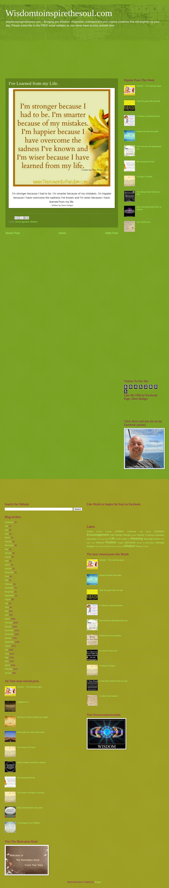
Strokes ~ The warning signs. (149, 86)
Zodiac (146, 546)
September (9, 595)
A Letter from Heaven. (108, 696)
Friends (127, 535)
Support (91, 546)
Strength (159, 542)
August (8, 557)
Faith (112, 535)
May (6, 530)
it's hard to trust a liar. (108, 651)
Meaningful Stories (152, 539)
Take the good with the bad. (148, 101)
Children (119, 531)
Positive (110, 542)
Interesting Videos (103, 539)
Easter (148, 531)
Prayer (120, 543)
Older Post (111, 233)
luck (129, 539)
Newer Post (12, 233)
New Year (91, 543)
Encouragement (22, 222)
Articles (90, 531)
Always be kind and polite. (147, 131)
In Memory (149, 535)
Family (118, 535)
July (6, 526)
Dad (141, 531)
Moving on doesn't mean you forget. (32, 717)
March (7, 537)
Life (112, 538)
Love (124, 538)
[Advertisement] (84, 52)
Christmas (131, 531)
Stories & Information (145, 543)
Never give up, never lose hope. (31, 732)
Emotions (159, 531)
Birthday (99, 531)
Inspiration (159, 535)
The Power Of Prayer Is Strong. (31, 793)
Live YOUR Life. (143, 222)
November (9, 592)
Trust (106, 546)
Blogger (98, 882)
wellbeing (120, 546)
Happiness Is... (23, 702)
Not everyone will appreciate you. (113, 620)
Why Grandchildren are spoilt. (30, 808)
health (134, 535)
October (8, 638)
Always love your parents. (110, 635)
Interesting (91, 539)
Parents (100, 542)
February (9, 584)
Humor (140, 535)
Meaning (137, 538)
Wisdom (34, 222)
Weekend (113, 546)
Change (109, 531)
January (8, 541)
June (7, 576)
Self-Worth (130, 542)
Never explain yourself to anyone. (31, 762)
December (9, 522)
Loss (118, 538)
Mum (162, 539)
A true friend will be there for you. (113, 681)
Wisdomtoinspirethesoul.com (58, 13)
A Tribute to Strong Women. (148, 116)
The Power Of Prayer (26, 747)
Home (62, 233)
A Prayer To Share (144, 177)
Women (139, 546)
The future (100, 546)
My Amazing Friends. (145, 161)
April (7, 534)
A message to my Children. (29, 823)
